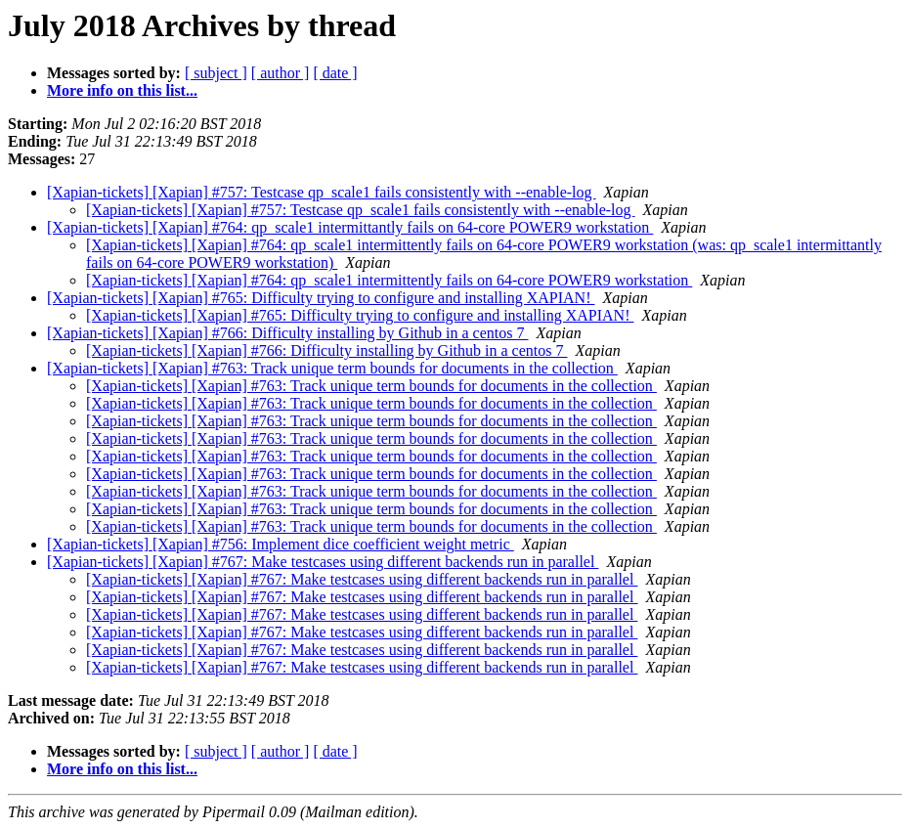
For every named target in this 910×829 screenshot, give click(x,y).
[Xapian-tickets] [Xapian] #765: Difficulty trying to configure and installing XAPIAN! (320, 297)
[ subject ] (216, 73)
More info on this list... (122, 90)
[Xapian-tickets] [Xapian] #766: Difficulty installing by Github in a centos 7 (287, 333)
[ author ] (280, 73)
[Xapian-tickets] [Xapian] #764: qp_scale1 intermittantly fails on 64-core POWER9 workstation (350, 227)
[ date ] (335, 73)
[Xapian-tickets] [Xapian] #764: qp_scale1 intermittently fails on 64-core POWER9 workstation (389, 280)
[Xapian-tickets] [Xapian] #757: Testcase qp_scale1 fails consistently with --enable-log (321, 192)
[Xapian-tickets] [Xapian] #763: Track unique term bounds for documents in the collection (332, 368)
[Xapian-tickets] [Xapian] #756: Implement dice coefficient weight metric (280, 544)
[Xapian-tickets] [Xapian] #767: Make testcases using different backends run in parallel (322, 561)
